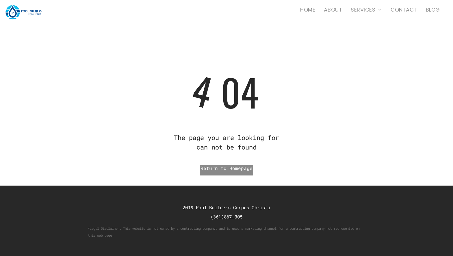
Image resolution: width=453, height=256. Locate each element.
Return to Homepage (226, 168)
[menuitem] (308, 9)
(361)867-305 (226, 217)
